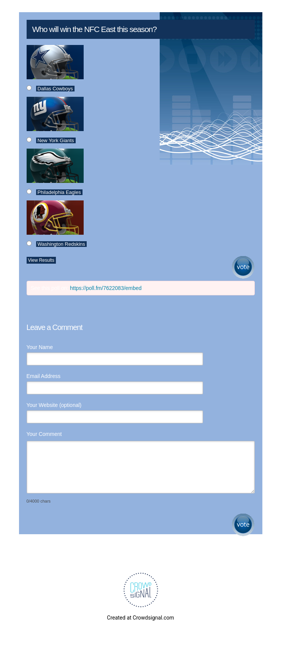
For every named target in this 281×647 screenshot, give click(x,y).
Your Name (40, 347)
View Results (41, 260)
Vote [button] (243, 267)
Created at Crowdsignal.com (140, 618)
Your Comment (44, 434)
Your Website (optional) (54, 405)
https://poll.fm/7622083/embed (105, 288)
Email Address (43, 376)
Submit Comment (243, 524)
